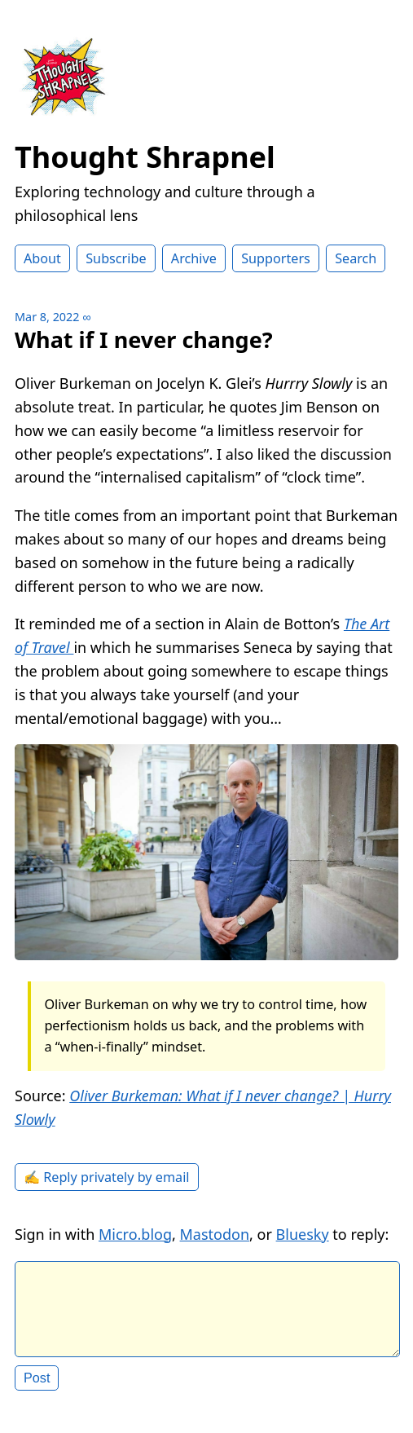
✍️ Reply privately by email (107, 1177)
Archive (194, 258)
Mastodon (215, 1234)
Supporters (275, 258)
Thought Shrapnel (145, 157)
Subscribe (116, 258)
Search (355, 258)
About (42, 258)
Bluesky (302, 1234)
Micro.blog (135, 1234)
